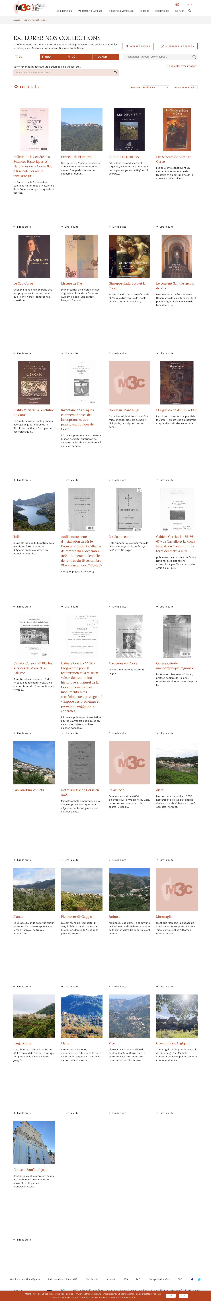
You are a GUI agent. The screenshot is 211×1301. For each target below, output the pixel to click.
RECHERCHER (162, 11)
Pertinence (149, 87)
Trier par (135, 87)
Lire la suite (24, 226)
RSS (125, 1279)
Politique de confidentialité (62, 1279)
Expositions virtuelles (121, 11)
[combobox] (157, 57)
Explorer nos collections (35, 20)
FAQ (138, 1279)
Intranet (111, 1279)
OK (171, 1295)
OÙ (71, 56)
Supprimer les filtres (177, 46)
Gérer (183, 1295)
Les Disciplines (63, 11)
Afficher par (181, 87)
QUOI (46, 56)
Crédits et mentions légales (25, 1279)
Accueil (16, 20)
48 (192, 87)
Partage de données (159, 1279)
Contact (179, 11)
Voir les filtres (138, 46)
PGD (180, 1279)
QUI (19, 56)
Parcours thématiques (90, 11)
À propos (144, 11)
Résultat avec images (181, 65)
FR (188, 5)
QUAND (100, 56)
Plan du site (92, 1279)
